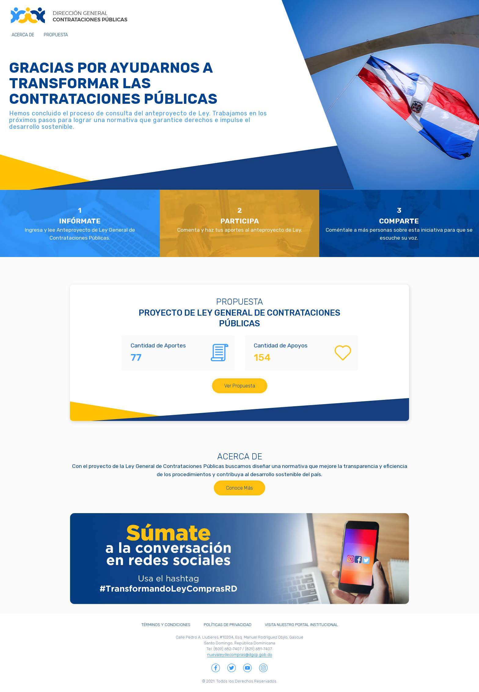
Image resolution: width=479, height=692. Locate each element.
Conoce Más (239, 491)
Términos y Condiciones (165, 624)
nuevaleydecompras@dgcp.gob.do (239, 654)
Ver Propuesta (239, 360)
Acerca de (23, 35)
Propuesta (56, 35)
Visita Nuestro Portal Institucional (301, 624)
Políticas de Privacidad (227, 624)
